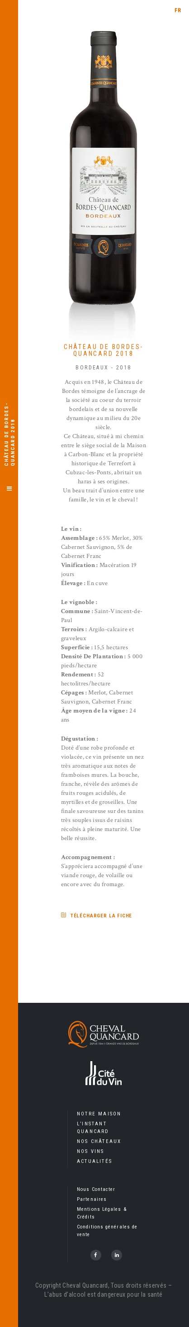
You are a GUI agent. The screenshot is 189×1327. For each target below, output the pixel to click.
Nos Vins (90, 1151)
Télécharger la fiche (101, 916)
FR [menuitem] (178, 10)
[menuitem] (177, 10)
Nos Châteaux (99, 1141)
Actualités (94, 1161)
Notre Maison (99, 1114)
